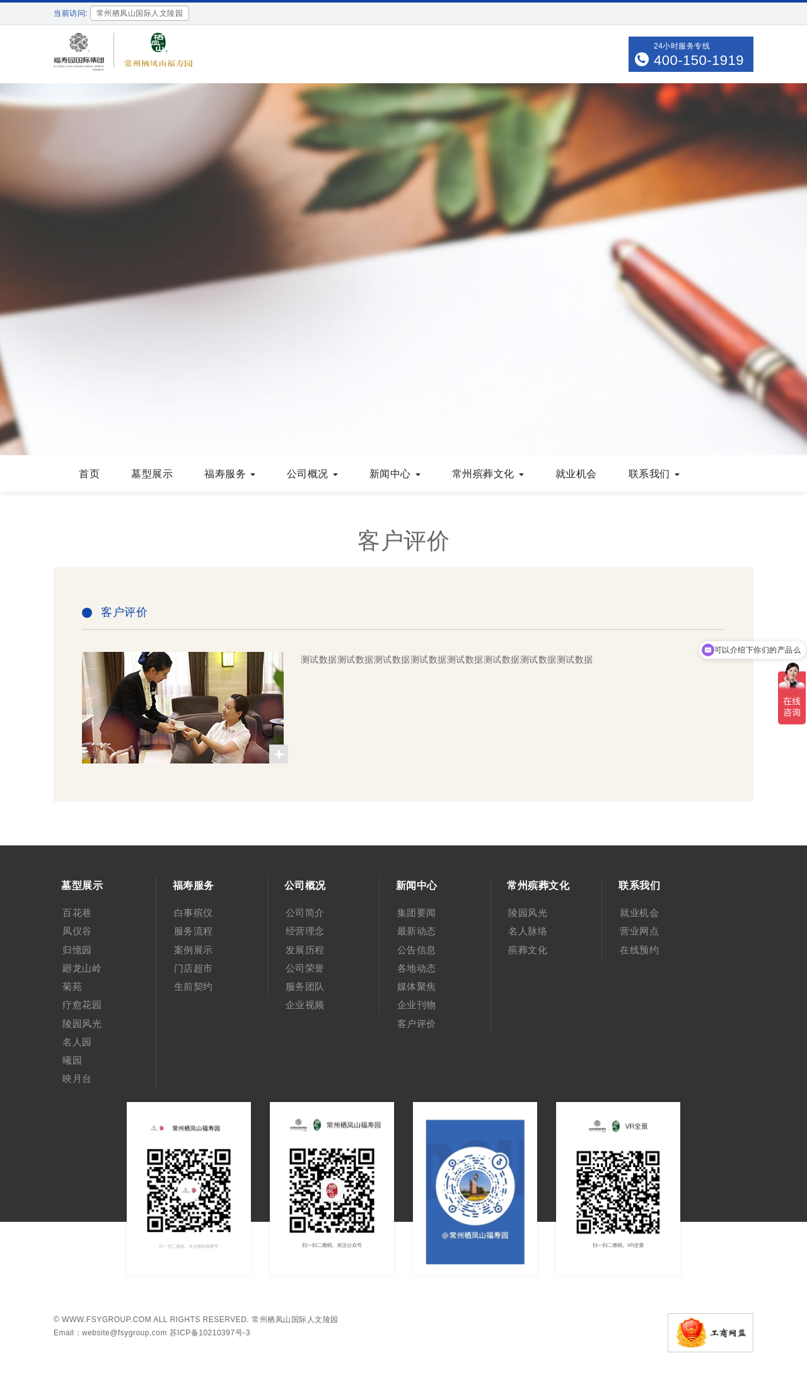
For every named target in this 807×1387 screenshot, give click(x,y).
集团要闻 (416, 912)
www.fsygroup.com (106, 1319)
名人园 (77, 1041)
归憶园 (77, 949)
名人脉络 (527, 931)
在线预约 (639, 949)
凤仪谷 (77, 931)
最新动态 (416, 931)
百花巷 (77, 912)
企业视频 (305, 1004)
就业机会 (576, 473)
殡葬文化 (527, 949)
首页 (89, 473)
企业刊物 (416, 1004)
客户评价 (416, 1023)
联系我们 (654, 473)
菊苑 (72, 986)
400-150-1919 (699, 60)
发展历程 (305, 949)
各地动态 (416, 968)
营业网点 (639, 931)
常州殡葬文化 (488, 473)
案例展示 (193, 949)
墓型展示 (152, 473)
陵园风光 (82, 1023)
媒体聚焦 (416, 986)
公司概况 (312, 473)
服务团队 (305, 986)
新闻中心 (395, 473)
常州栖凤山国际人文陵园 (295, 1319)
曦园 (72, 1060)
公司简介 (305, 912)
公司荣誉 (305, 968)
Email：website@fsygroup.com (110, 1332)
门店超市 (193, 968)
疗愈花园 (82, 1004)
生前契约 (193, 986)
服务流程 (193, 931)
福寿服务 (229, 473)
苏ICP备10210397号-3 (210, 1332)
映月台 (77, 1078)
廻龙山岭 (82, 968)
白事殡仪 (193, 912)
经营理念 (305, 931)
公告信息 (416, 949)
